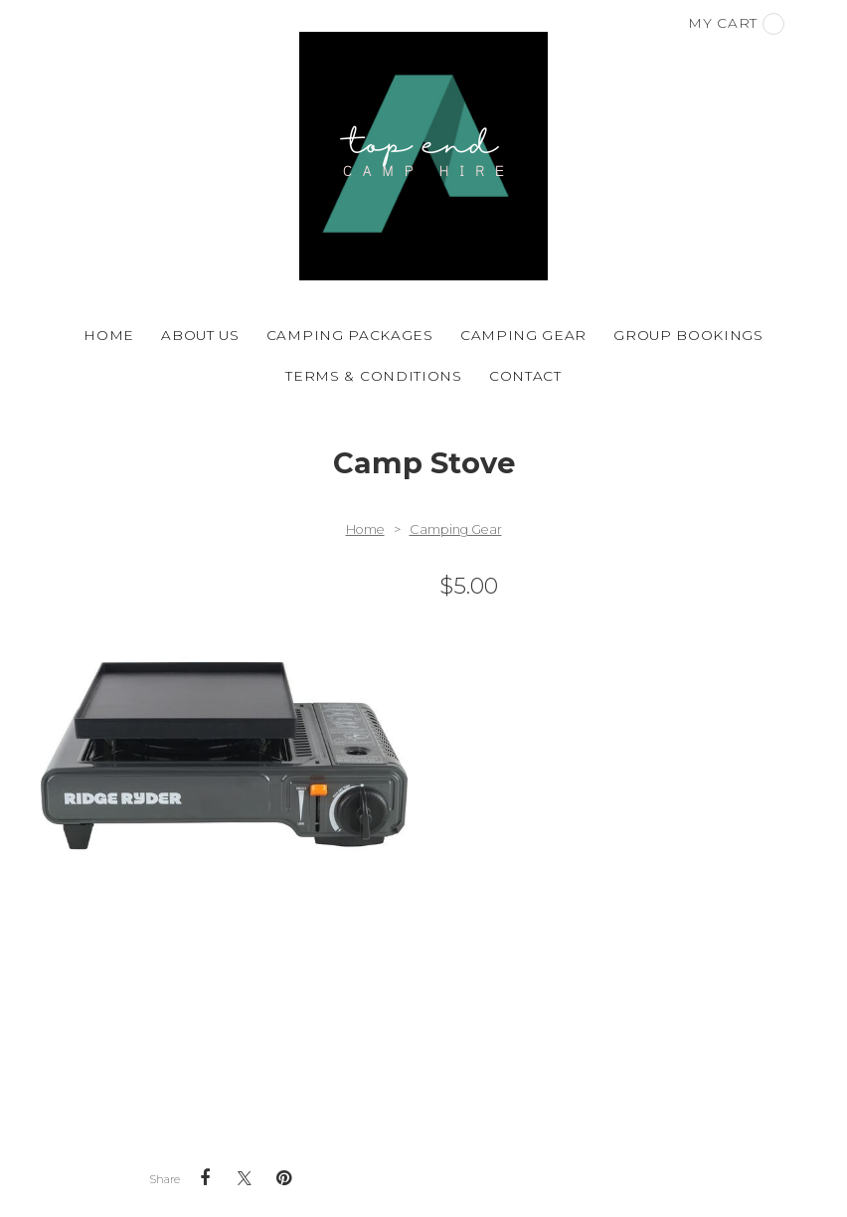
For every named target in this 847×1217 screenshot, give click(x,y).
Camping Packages (349, 335)
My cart (736, 24)
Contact (525, 376)
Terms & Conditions (373, 376)
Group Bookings (688, 335)
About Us (200, 335)
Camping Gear (523, 335)
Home (109, 335)
